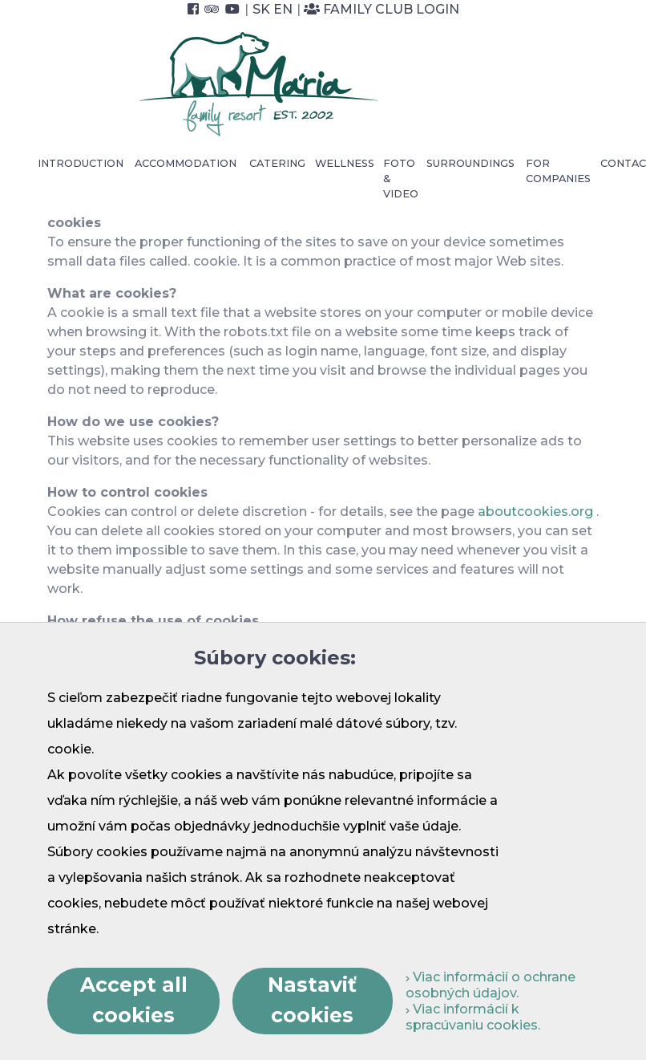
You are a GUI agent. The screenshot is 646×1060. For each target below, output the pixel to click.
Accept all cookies (134, 1000)
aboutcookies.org (535, 511)
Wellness (344, 163)
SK (261, 9)
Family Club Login (381, 9)
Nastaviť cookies (312, 1000)
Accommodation (185, 163)
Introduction (80, 163)
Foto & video (400, 178)
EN (283, 9)
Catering (277, 163)
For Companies (558, 171)
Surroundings (470, 163)
